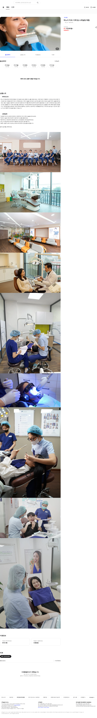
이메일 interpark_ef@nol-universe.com (83, 704)
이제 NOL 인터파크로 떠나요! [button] (23, 2)
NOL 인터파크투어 (5, 656)
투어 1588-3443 (41, 703)
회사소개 (3, 697)
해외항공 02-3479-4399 (43, 706)
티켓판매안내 (66, 697)
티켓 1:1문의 (46, 707)
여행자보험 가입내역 (55, 697)
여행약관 (45, 697)
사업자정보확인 (17, 705)
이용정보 (37, 54)
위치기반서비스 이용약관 (33, 697)
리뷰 (53, 54)
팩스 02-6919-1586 (42, 704)
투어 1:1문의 (40, 707)
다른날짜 (57, 61)
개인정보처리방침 (21, 697)
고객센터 (83, 697)
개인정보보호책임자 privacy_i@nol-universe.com (85, 706)
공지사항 (75, 697)
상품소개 (22, 54)
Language (91, 697)
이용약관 (11, 697)
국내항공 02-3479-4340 (53, 706)
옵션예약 (7, 54)
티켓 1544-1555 (48, 703)
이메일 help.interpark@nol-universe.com (55, 704)
